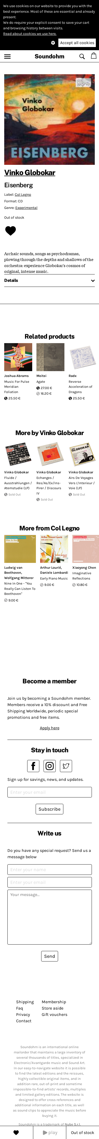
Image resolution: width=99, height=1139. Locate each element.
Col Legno (23, 194)
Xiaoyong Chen (84, 568)
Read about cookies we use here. (29, 33)
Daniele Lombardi (54, 573)
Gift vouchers (54, 1014)
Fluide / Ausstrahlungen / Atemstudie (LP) (18, 483)
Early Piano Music (54, 578)
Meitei (41, 376)
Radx (73, 376)
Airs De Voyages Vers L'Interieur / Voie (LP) (82, 483)
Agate (40, 382)
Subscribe (49, 809)
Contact (23, 1020)
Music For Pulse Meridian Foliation (16, 387)
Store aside (52, 1008)
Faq (19, 1008)
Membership (54, 1001)
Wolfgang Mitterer (19, 578)
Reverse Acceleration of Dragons (80, 387)
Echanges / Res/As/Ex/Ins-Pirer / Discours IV (48, 485)
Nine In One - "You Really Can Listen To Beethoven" (19, 588)
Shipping (25, 1001)
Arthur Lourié (50, 568)
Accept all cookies (77, 42)
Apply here (49, 727)
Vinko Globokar (29, 172)
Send (49, 956)
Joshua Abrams (16, 376)
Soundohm (49, 56)
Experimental (26, 208)
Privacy (23, 1014)
